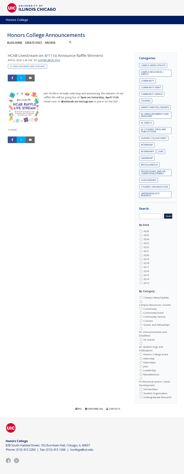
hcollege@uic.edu (81, 450)
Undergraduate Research (150, 194)
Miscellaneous (149, 164)
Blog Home (14, 42)
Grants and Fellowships (155, 107)
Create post (33, 42)
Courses (146, 100)
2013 (146, 283)
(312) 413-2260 (26, 450)
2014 (146, 279)
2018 (146, 263)
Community (147, 80)
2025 (146, 235)
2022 (146, 247)
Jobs (161, 151)
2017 (146, 267)
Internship (147, 144)
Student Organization (154, 186)
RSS (78, 408)
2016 (146, 271)
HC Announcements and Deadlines (27, 66)
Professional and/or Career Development (153, 172)
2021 (146, 251)
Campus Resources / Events (152, 73)
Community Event (151, 87)
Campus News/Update (153, 65)
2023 (146, 243)
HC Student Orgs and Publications (153, 130)
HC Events (146, 122)
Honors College (17, 20)
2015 (146, 275)
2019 (146, 259)
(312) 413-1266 (56, 450)
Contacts (113, 408)
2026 (146, 231)
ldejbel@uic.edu (49, 60)
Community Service (152, 94)
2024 (146, 239)
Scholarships (148, 180)
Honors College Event (154, 138)
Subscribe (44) (94, 408)
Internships (147, 151)
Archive (50, 42)
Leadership (147, 158)
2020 (146, 255)
